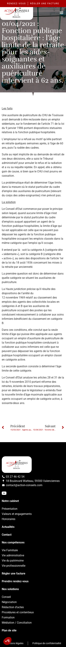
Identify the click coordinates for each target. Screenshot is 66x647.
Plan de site (9, 630)
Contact (6, 534)
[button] (61, 12)
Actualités (8, 527)
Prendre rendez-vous (15, 581)
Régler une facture (13, 573)
